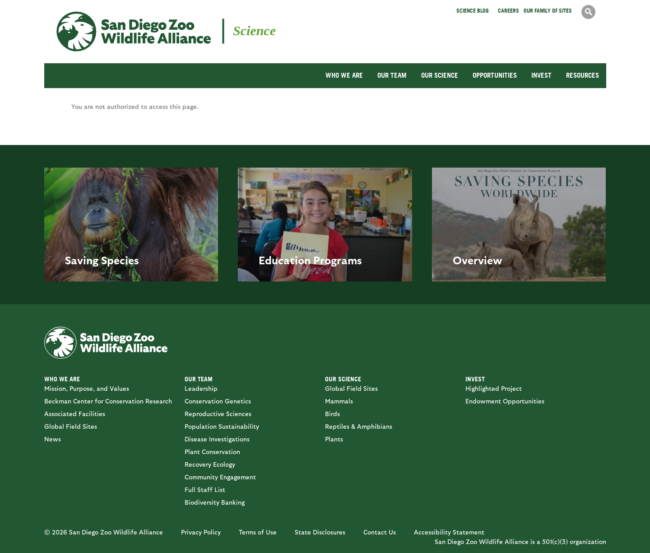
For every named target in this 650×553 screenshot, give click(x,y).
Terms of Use (258, 532)
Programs (337, 259)
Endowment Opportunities (504, 401)
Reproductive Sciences (218, 413)
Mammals (339, 401)
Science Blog (472, 10)
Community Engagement (220, 477)
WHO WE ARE (344, 75)
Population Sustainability (222, 426)
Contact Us (379, 532)
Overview (477, 259)
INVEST (541, 75)
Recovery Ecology (210, 464)
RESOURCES (582, 75)
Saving (81, 259)
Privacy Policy (201, 532)
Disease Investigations (217, 439)
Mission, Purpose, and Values (86, 388)
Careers (508, 10)
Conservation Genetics (218, 401)
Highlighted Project (493, 388)
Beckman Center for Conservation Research (108, 401)
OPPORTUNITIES (495, 75)
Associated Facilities (74, 413)
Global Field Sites (70, 426)
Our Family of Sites (548, 10)
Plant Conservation (212, 451)
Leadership (201, 388)
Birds (332, 413)
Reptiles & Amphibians (358, 426)
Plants (334, 439)
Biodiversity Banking (215, 502)
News (52, 439)
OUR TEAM (392, 75)
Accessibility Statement (449, 532)
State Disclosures (320, 532)
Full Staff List (205, 489)
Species (120, 259)
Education (285, 259)
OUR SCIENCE (439, 75)
